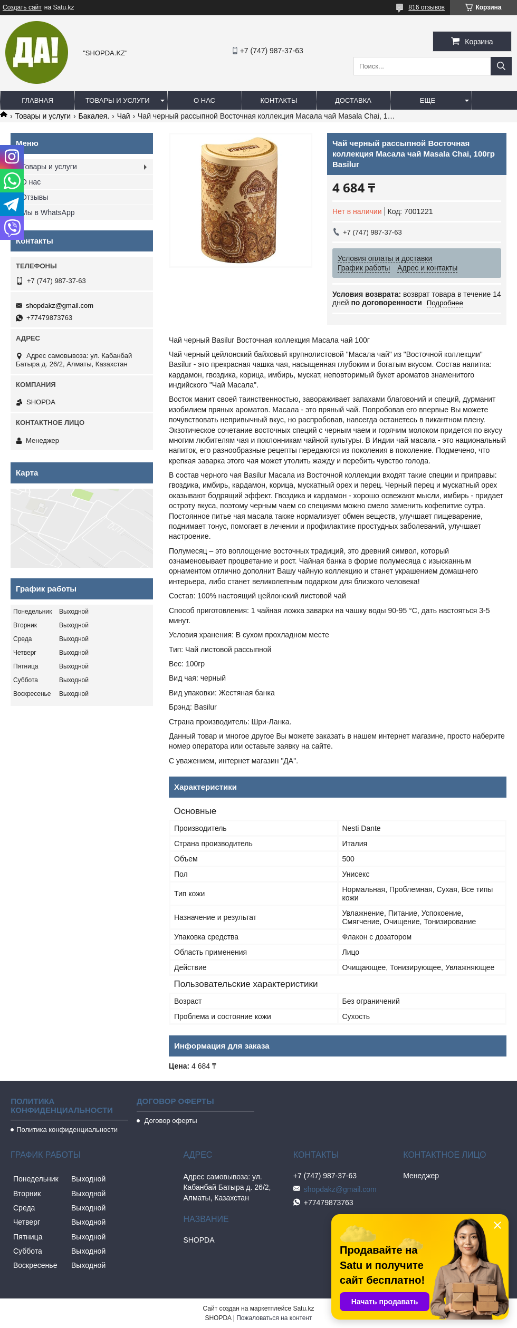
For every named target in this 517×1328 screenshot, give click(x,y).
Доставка (353, 100)
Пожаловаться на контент (274, 1318)
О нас (204, 100)
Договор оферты (169, 1121)
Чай (123, 116)
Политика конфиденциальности (67, 1129)
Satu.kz (303, 1308)
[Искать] (501, 66)
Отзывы (34, 197)
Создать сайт (22, 7)
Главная (37, 100)
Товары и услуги (117, 100)
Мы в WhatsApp (48, 212)
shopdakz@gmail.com (59, 305)
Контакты (278, 100)
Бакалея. (94, 116)
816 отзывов (426, 7)
